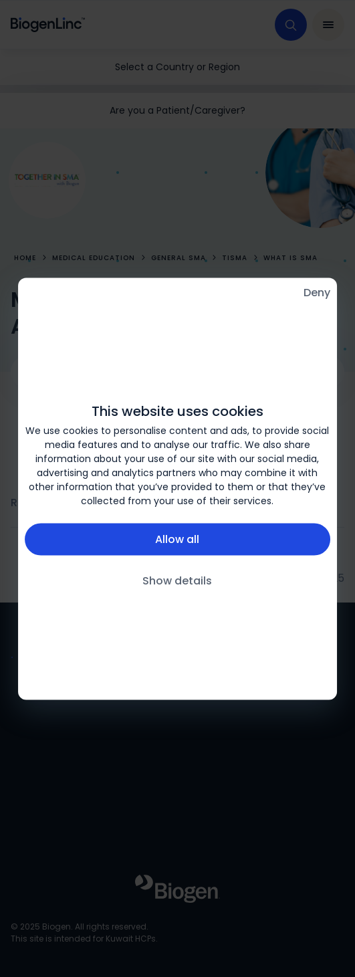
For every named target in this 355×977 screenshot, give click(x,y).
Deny (317, 292)
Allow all (177, 538)
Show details (177, 580)
